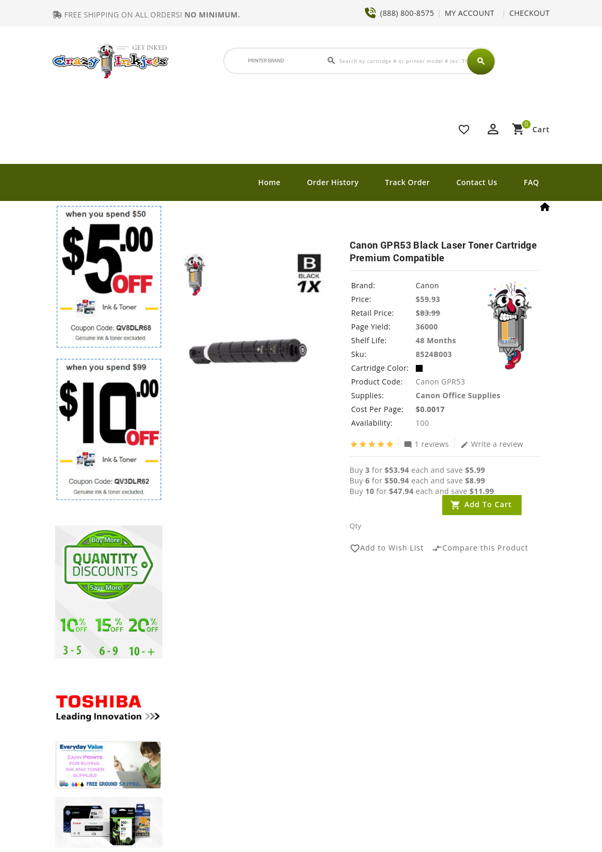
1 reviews (426, 443)
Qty (355, 525)
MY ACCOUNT (470, 13)
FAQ (531, 182)
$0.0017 (430, 409)
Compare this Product (480, 548)
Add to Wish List (387, 548)
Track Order (407, 182)
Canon (427, 285)
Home (269, 182)
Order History (333, 182)
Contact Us (477, 182)
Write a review (492, 443)
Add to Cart (488, 504)
